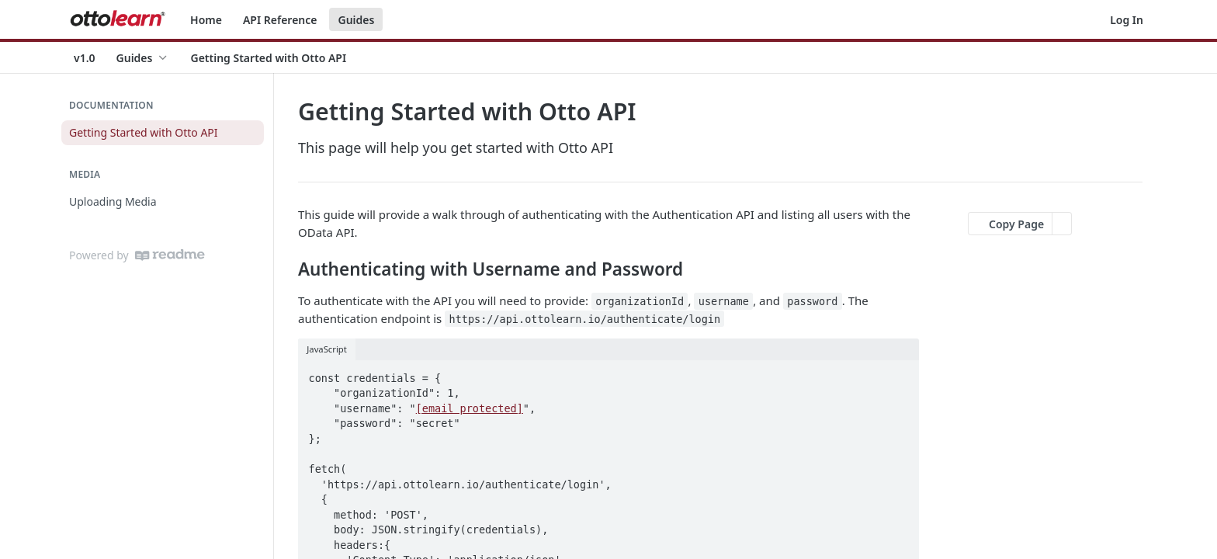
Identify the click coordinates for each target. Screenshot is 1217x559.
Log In (1126, 19)
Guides (356, 19)
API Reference (280, 19)
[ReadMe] (170, 255)
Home (206, 19)
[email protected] (469, 408)
